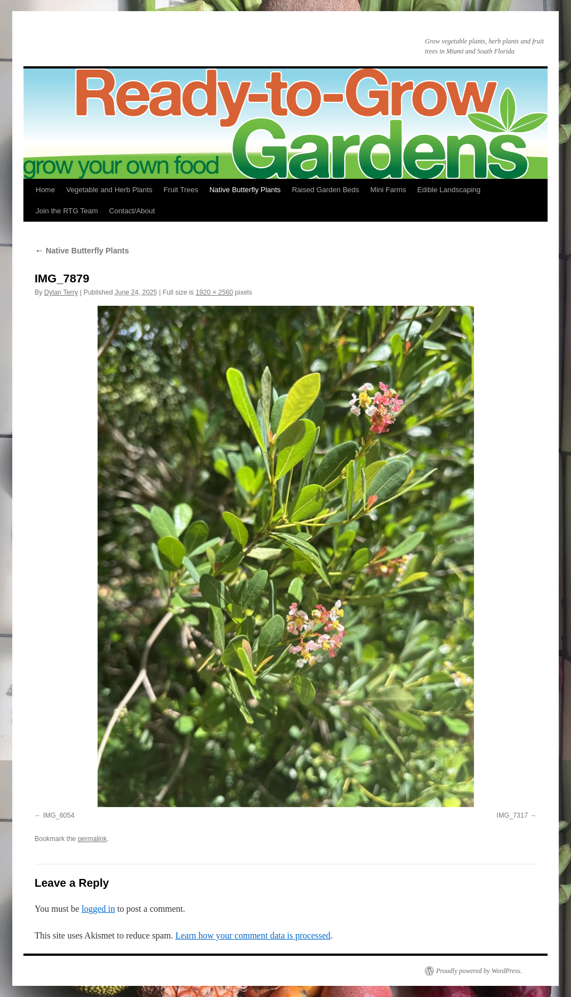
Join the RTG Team (67, 211)
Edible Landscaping (448, 189)
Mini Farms (388, 189)
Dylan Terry (61, 292)
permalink (92, 839)
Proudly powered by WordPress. (479, 971)
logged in (98, 908)
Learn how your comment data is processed (252, 935)
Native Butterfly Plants (244, 189)
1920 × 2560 (214, 292)
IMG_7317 (512, 815)
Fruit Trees (180, 189)
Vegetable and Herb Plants (109, 189)
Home (45, 189)
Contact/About (132, 211)
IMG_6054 (58, 815)
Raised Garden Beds (325, 189)
